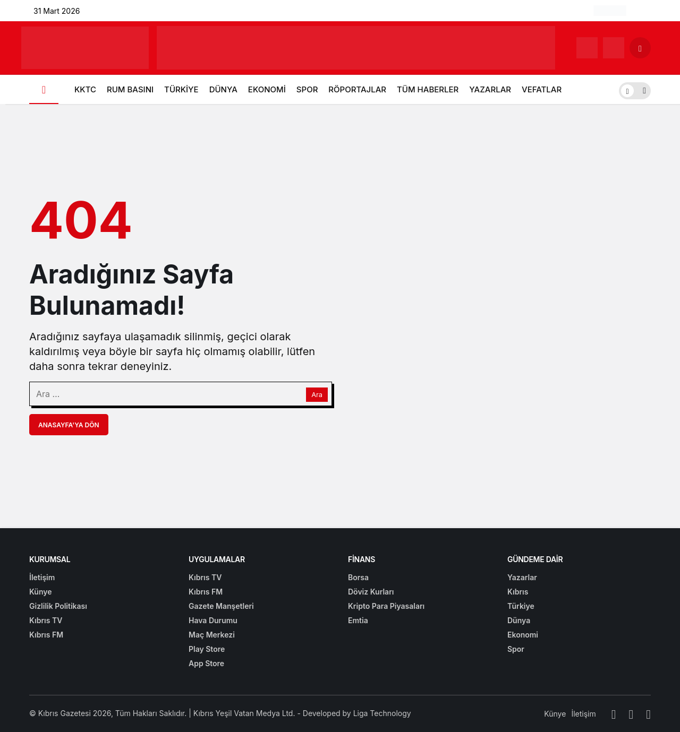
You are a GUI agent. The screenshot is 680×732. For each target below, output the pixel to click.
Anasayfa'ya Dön (68, 425)
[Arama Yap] (640, 47)
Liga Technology (382, 713)
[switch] (635, 89)
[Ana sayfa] (43, 89)
